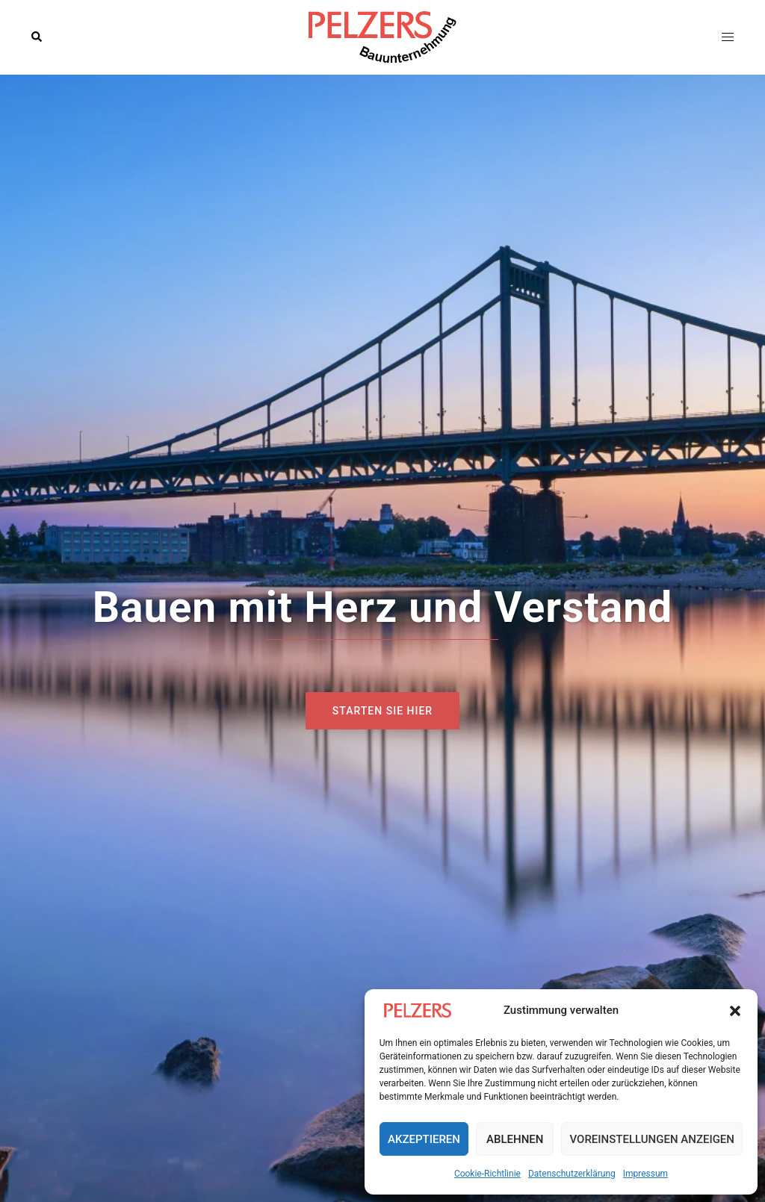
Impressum (645, 1173)
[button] (735, 1010)
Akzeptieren (424, 1139)
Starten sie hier (382, 711)
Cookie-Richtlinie (487, 1173)
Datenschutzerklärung (572, 1173)
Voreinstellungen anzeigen (651, 1139)
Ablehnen (514, 1139)
